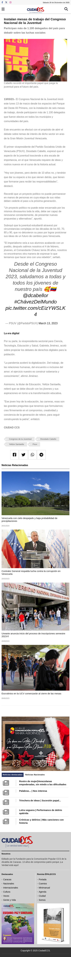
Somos (42, 900)
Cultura (6, 892)
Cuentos (43, 883)
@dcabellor (35, 295)
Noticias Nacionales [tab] (35, 775)
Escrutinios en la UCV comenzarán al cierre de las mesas (31, 693)
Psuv (35, 444)
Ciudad (42, 896)
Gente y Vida (9, 900)
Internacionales (10, 887)
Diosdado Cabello (48, 439)
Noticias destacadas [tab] (12, 775)
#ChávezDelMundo (35, 302)
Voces (6, 896)
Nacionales (8, 883)
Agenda (42, 892)
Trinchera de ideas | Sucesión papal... (40, 800)
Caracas (7, 879)
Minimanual (44, 887)
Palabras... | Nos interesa (33, 791)
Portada (42, 879)
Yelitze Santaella (16, 444)
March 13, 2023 (48, 323)
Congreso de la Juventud (20, 439)
